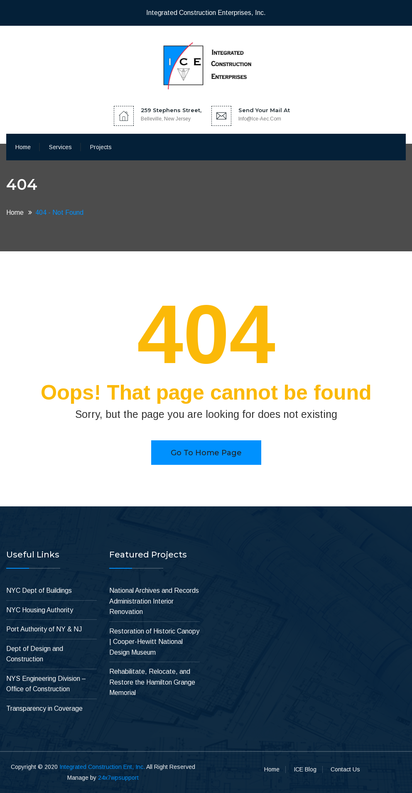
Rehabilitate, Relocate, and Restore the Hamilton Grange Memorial (152, 682)
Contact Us (345, 769)
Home (23, 147)
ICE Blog (305, 769)
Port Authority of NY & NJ (44, 629)
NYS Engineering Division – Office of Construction (46, 684)
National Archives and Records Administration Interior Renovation (154, 601)
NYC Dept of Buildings (39, 590)
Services (60, 147)
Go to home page (206, 452)
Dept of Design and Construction (34, 654)
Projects (101, 147)
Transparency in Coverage (44, 708)
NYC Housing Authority (39, 610)
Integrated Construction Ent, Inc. (102, 767)
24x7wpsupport (118, 777)
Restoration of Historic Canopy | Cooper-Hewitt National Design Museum (154, 642)
